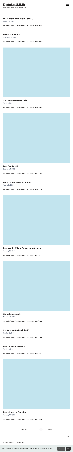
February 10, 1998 (9, 415)
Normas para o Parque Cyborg (18, 18)
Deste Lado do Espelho (14, 412)
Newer (24, 430)
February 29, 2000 (9, 251)
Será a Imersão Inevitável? (16, 330)
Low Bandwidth (10, 166)
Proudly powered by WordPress (13, 442)
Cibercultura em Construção (17, 182)
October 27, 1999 (8, 333)
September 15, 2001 (9, 37)
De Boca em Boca (11, 34)
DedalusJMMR (14, 5)
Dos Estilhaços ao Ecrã (14, 346)
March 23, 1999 (8, 349)
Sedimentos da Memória (15, 100)
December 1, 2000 (9, 169)
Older (50, 430)
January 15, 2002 (8, 21)
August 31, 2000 (8, 185)
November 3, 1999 (9, 317)
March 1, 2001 (7, 103)
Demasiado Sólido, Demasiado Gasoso (22, 248)
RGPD (50, 448)
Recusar (61, 449)
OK (68, 449)
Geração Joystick (12, 314)
